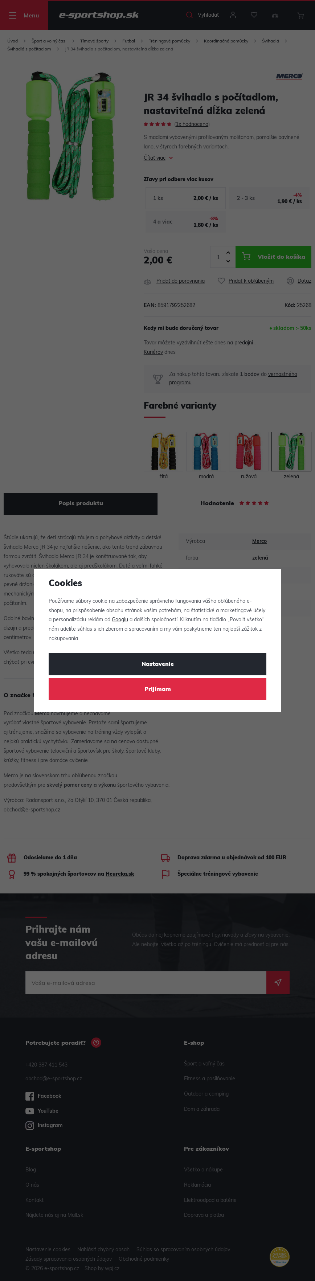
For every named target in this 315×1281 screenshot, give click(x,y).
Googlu (120, 620)
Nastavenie (158, 664)
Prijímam (157, 689)
